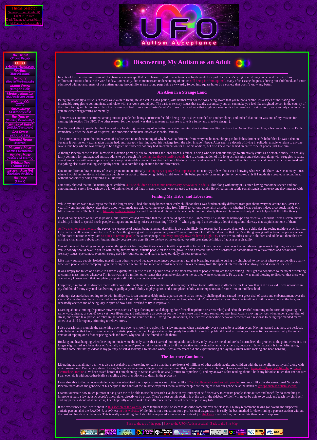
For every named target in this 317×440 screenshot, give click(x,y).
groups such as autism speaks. (277, 386)
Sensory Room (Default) (24, 12)
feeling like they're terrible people (163, 156)
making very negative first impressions (171, 170)
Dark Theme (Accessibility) (24, 19)
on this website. (129, 410)
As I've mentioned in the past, (77, 228)
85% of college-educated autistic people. (213, 382)
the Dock (208, 414)
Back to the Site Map (224, 423)
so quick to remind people (118, 235)
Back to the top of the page (143, 423)
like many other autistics (119, 211)
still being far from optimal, (208, 80)
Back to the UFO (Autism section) (186, 423)
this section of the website (125, 407)
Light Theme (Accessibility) (24, 23)
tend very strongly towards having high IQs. (189, 235)
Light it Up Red (24, 16)
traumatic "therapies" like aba (270, 368)
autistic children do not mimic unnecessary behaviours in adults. (167, 185)
